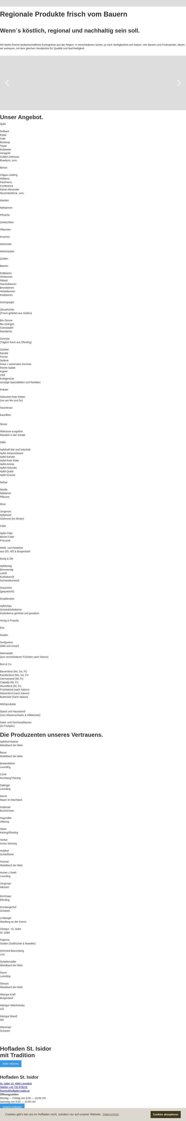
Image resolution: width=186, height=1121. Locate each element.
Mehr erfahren (11, 1063)
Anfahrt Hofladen (12, 1107)
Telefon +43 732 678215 (13, 1087)
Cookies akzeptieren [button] (165, 1114)
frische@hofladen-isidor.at (14, 1090)
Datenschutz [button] (111, 1114)
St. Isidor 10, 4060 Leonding (16, 1083)
